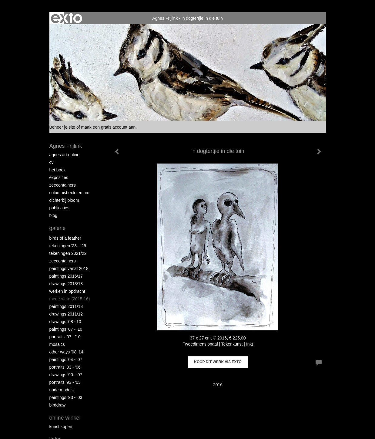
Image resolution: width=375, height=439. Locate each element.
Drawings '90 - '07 (65, 374)
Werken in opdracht (67, 291)
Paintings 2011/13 (66, 306)
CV (51, 162)
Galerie (57, 228)
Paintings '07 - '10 (65, 329)
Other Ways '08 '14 (66, 352)
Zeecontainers (62, 185)
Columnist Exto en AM (69, 192)
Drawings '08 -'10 (65, 321)
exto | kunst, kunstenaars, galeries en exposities (66, 18)
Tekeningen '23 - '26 (67, 245)
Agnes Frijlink (165, 18)
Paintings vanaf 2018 (69, 268)
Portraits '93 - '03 (65, 382)
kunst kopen (60, 426)
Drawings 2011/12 (66, 314)
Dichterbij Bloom (64, 200)
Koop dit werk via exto (217, 362)
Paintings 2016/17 (66, 276)
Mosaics (57, 344)
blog (53, 215)
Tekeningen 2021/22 (68, 253)
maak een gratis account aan (108, 127)
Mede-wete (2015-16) (69, 298)
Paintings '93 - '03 (65, 397)
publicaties (59, 207)
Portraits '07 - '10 (65, 336)
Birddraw (57, 405)
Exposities (58, 177)
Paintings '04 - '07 (65, 359)
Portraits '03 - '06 (65, 367)
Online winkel (65, 418)
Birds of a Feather (65, 238)
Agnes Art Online (64, 154)
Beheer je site (62, 127)
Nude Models (61, 389)
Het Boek (57, 169)
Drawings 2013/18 (66, 283)
